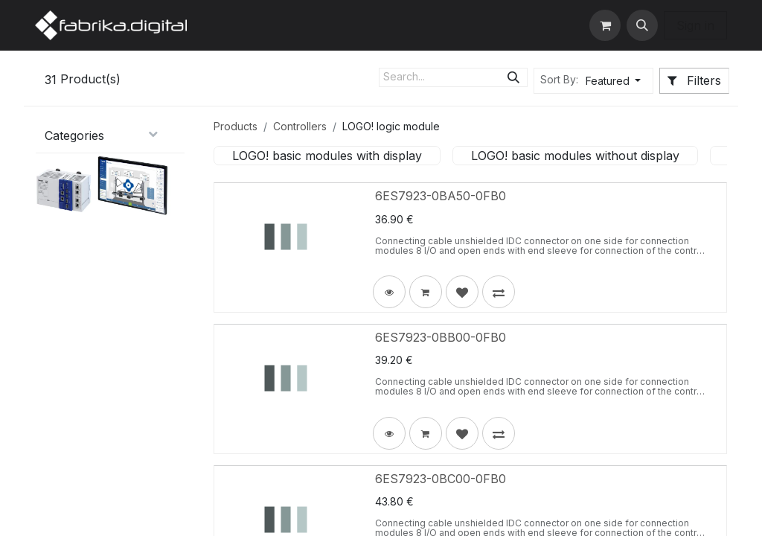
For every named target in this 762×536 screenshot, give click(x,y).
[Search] (513, 77)
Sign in (695, 25)
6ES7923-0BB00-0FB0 (440, 337)
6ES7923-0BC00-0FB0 (440, 478)
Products (235, 126)
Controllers (300, 126)
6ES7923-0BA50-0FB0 (440, 195)
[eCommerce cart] (605, 25)
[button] (642, 25)
